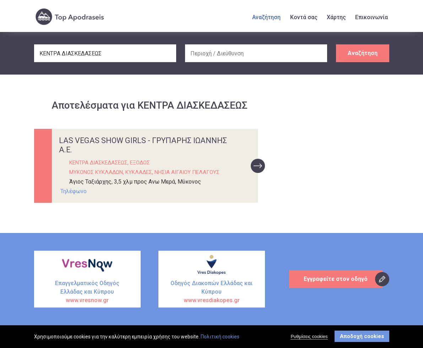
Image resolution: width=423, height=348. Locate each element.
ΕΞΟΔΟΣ (140, 162)
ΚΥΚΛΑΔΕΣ (138, 172)
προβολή (258, 166)
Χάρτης (336, 17)
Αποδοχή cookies (362, 337)
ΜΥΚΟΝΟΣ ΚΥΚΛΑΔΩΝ (96, 172)
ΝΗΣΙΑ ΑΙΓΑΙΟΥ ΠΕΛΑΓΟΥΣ (186, 172)
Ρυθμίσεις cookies (309, 337)
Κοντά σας (304, 17)
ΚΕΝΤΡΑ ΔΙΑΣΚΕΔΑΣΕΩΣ (98, 162)
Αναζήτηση (266, 17)
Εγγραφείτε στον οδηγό (336, 279)
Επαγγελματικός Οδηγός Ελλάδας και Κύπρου (87, 292)
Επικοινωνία (371, 17)
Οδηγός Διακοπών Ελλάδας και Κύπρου (211, 292)
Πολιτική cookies (220, 338)
